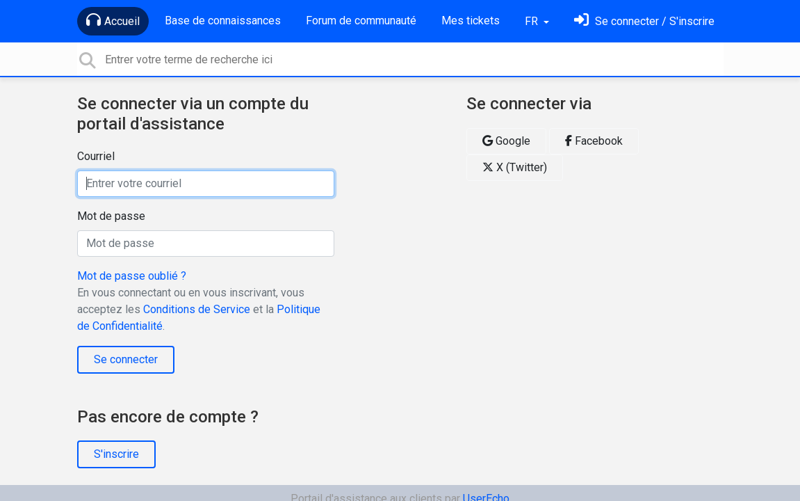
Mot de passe (111, 216)
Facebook (594, 141)
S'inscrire (116, 454)
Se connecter (126, 359)
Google (506, 141)
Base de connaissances (223, 20)
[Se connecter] (644, 21)
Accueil (113, 20)
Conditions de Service (196, 309)
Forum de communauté (361, 20)
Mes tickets (470, 20)
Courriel (96, 156)
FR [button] (533, 21)
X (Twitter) (514, 167)
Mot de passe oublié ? (131, 276)
